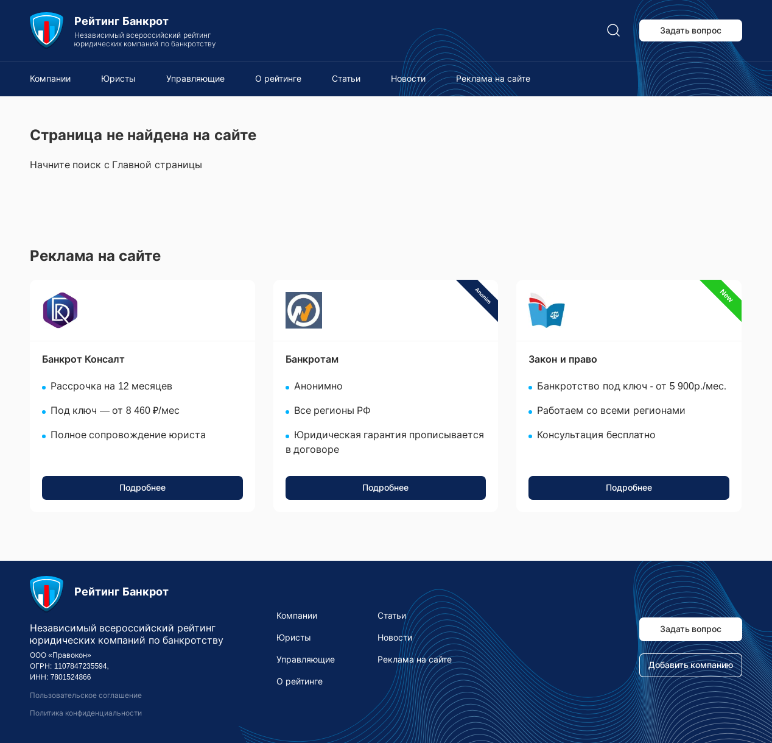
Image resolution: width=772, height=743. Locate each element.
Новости (408, 79)
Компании (50, 79)
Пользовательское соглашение (86, 695)
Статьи (346, 79)
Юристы (118, 79)
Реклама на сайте (493, 79)
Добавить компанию (691, 665)
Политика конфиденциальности (86, 713)
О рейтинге (278, 79)
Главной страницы (157, 165)
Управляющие (195, 79)
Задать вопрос (691, 30)
